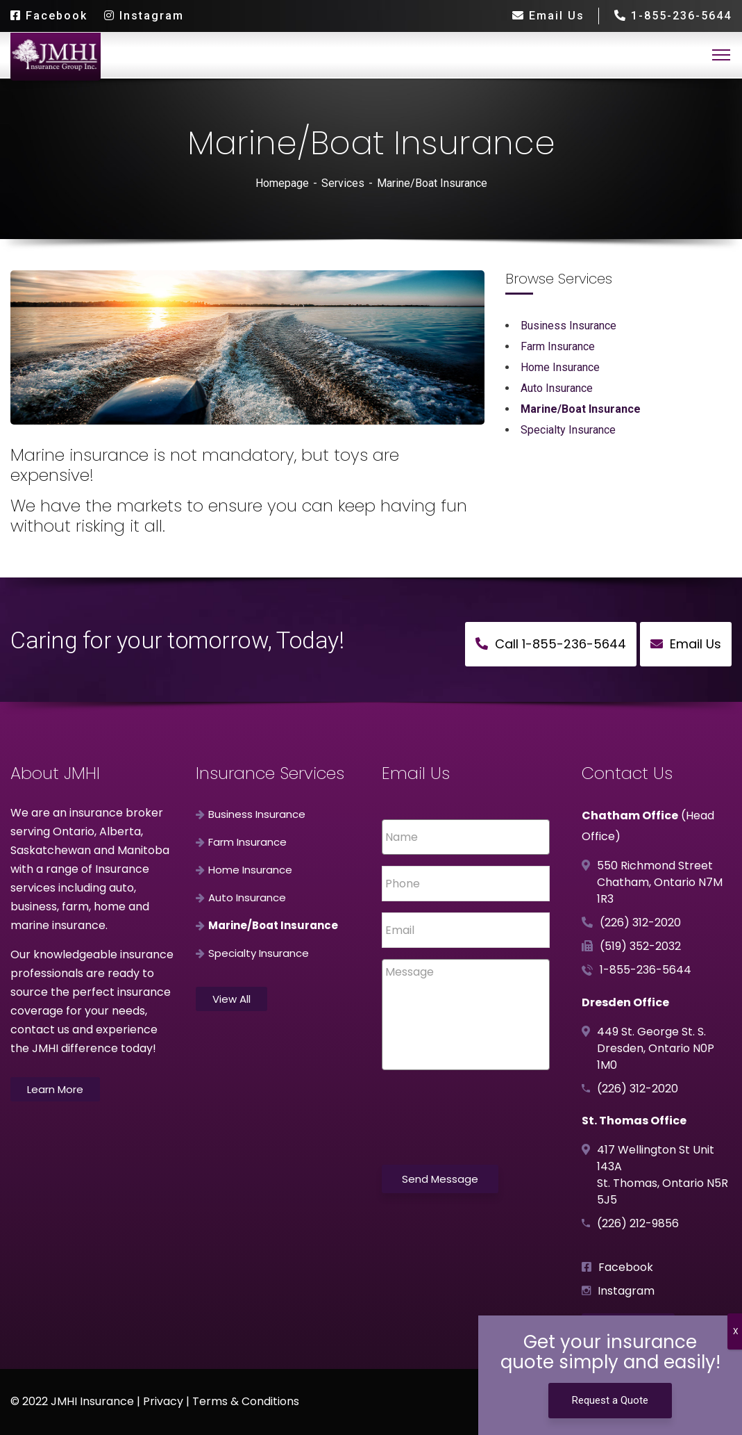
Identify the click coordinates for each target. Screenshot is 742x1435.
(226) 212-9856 (638, 1223)
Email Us (548, 15)
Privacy (163, 1401)
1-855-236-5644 (672, 15)
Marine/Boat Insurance (581, 409)
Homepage (282, 183)
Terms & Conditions (245, 1401)
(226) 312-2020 (640, 922)
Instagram (144, 15)
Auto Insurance (557, 388)
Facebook (48, 15)
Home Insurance (560, 367)
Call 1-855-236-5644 (550, 644)
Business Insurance (568, 325)
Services (342, 183)
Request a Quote (610, 1400)
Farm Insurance (558, 346)
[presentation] (487, 1115)
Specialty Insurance (568, 429)
